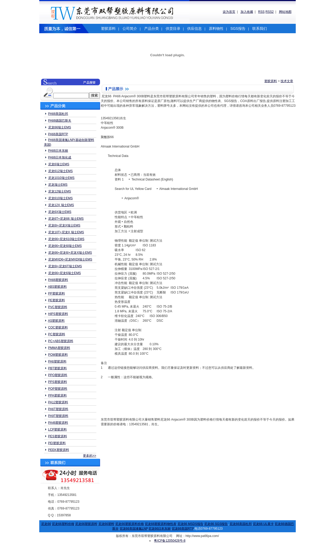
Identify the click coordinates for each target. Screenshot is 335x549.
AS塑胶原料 (56, 320)
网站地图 (285, 12)
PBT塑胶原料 (57, 368)
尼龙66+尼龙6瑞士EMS (64, 273)
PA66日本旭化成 (59, 157)
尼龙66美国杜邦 (241, 524)
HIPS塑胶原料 (58, 314)
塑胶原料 (108, 28)
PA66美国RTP (58, 134)
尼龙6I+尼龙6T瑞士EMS (65, 266)
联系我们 (259, 28)
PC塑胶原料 (56, 334)
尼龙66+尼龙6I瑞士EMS (65, 246)
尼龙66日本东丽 (159, 528)
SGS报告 (237, 28)
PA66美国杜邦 (58, 114)
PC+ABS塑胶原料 (60, 341)
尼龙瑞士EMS (58, 184)
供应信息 (194, 28)
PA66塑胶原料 (58, 280)
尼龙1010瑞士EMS (61, 178)
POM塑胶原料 (58, 354)
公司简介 (129, 28)
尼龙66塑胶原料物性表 (160, 524)
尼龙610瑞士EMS (60, 198)
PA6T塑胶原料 (58, 409)
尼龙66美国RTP (183, 528)
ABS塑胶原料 (57, 286)
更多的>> (89, 455)
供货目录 (173, 28)
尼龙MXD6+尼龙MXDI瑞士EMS (70, 259)
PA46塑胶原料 (58, 423)
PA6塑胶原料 (57, 361)
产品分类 (151, 28)
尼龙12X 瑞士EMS (61, 205)
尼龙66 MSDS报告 (190, 524)
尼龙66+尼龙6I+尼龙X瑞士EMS (70, 252)
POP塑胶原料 (57, 388)
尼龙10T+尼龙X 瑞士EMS (66, 232)
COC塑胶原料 (58, 327)
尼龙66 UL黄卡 (263, 524)
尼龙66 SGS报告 (216, 524)
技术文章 (287, 81)
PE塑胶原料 (56, 300)
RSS (261, 12)
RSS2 (269, 12)
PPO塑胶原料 (57, 375)
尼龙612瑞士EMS (60, 171)
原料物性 (216, 28)
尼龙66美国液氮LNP (134, 528)
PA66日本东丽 (58, 150)
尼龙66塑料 (106, 524)
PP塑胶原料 (56, 293)
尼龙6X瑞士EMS (59, 212)
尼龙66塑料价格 (63, 524)
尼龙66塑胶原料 (86, 524)
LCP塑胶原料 (57, 429)
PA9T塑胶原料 (58, 416)
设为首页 (229, 12)
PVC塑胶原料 (57, 307)
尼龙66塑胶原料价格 (129, 524)
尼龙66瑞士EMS (59, 127)
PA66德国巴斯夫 (59, 120)
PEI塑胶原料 (57, 443)
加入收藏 (247, 12)
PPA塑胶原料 (57, 395)
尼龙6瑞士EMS (58, 164)
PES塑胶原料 (57, 436)
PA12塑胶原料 (58, 402)
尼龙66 (46, 524)
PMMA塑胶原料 (59, 348)
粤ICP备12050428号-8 (169, 540)
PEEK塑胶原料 (58, 450)
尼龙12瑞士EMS (59, 191)
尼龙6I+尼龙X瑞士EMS (64, 225)
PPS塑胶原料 (57, 382)
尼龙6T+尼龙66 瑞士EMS (66, 218)
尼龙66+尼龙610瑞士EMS (66, 239)
